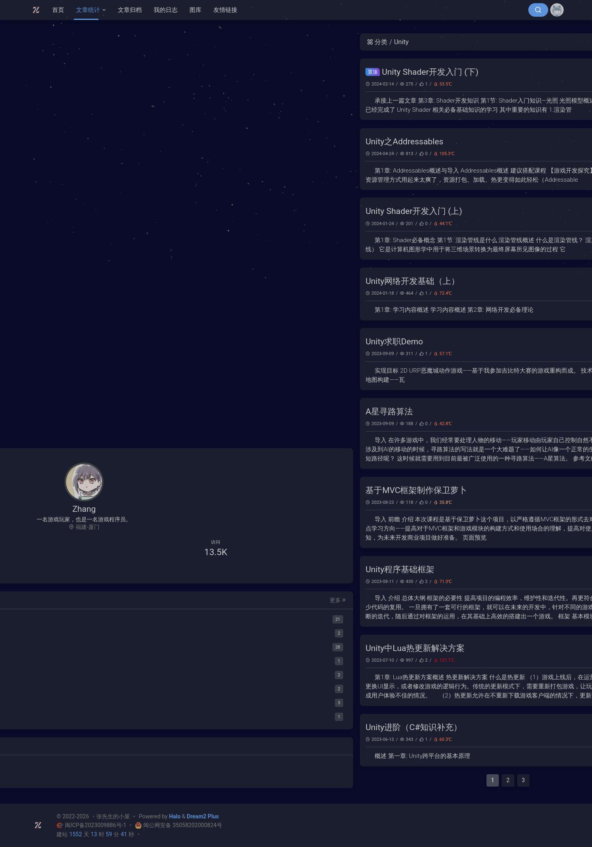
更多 (125, 598)
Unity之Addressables (193, 141)
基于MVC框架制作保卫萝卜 (204, 490)
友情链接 (225, 10)
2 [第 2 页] (296, 780)
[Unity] (84, 618)
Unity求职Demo (182, 341)
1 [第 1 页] (280, 780)
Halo (174, 816)
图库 (195, 10)
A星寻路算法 (177, 411)
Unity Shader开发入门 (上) (202, 211)
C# (424, 83)
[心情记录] (84, 716)
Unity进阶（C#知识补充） (202, 727)
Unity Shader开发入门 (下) (218, 72)
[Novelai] (84, 688)
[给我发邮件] (109, 570)
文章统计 (88, 10)
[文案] (84, 702)
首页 (58, 10)
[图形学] (84, 632)
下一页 (432, 780)
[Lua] (84, 660)
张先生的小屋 (113, 816)
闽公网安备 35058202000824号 (178, 825)
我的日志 (166, 10)
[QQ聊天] (59, 570)
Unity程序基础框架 (188, 569)
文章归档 (130, 10)
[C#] (84, 646)
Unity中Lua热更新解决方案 (203, 648)
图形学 (415, 84)
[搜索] (538, 10)
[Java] (84, 674)
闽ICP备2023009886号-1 (92, 825)
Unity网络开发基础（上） (201, 281)
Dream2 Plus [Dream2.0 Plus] (203, 816)
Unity (432, 83)
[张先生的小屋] (38, 10)
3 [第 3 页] (311, 780)
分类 (165, 42)
